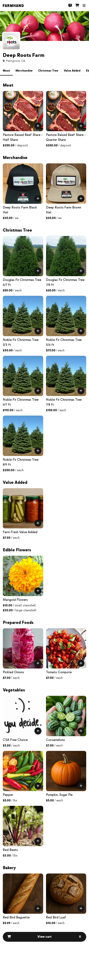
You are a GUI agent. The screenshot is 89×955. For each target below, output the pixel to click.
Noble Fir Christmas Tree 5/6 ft (64, 342)
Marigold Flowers (15, 600)
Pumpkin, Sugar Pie (59, 795)
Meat (6, 70)
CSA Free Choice (15, 740)
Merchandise (24, 70)
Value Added (72, 70)
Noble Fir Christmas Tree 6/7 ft (20, 402)
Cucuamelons (55, 740)
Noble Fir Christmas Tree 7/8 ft (64, 402)
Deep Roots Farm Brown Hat (63, 210)
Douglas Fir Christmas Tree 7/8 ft (65, 282)
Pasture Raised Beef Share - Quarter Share (66, 137)
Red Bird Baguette (16, 917)
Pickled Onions (13, 672)
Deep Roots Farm (23, 55)
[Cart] (77, 5)
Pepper (8, 795)
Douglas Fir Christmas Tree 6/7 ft (22, 282)
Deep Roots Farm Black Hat (20, 210)
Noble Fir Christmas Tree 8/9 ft (20, 462)
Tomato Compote (59, 672)
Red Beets (10, 850)
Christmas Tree (48, 70)
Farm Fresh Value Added (20, 532)
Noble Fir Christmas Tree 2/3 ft (20, 342)
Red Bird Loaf (56, 917)
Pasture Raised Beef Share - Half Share (22, 137)
